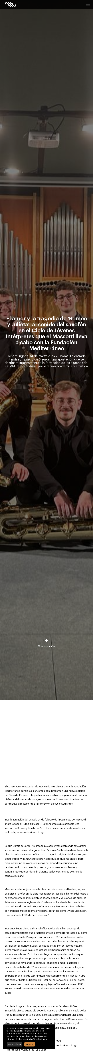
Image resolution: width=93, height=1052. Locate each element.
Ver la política (14, 1044)
